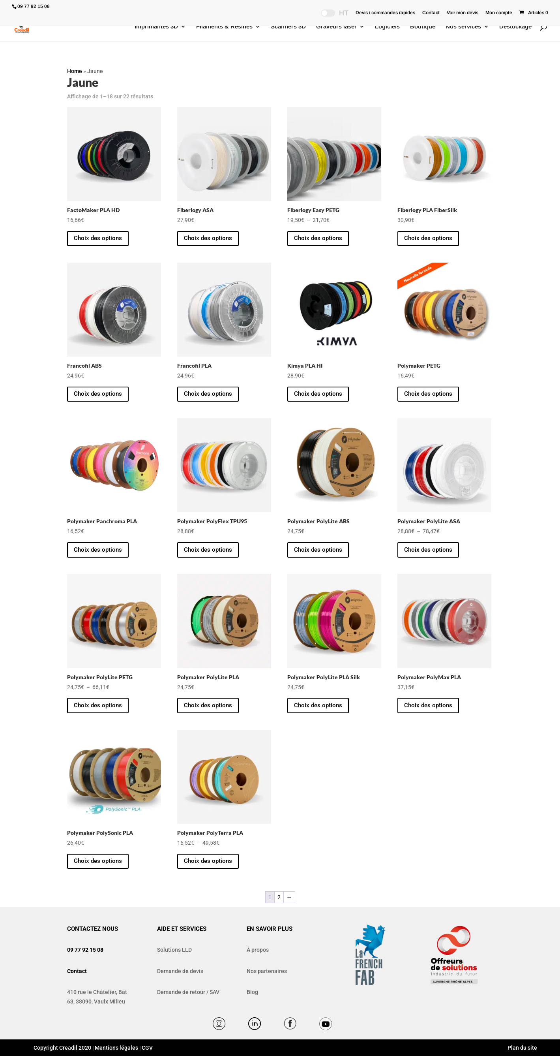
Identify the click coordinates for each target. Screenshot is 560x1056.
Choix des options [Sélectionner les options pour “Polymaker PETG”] (428, 393)
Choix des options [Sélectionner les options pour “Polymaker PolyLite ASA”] (428, 549)
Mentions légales (116, 1048)
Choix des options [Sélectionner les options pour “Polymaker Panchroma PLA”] (98, 549)
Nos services (463, 27)
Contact (431, 12)
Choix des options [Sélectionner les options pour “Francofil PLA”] (208, 393)
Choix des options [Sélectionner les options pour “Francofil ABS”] (98, 393)
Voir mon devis (462, 12)
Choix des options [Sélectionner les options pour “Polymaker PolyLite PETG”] (98, 705)
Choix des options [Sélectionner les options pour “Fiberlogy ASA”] (208, 238)
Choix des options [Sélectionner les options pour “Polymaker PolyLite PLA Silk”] (318, 705)
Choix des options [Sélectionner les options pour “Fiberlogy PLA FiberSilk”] (428, 238)
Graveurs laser (336, 27)
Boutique (422, 27)
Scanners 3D (288, 27)
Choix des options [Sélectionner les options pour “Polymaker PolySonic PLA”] (98, 860)
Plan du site (521, 1048)
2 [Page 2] (279, 897)
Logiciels (387, 27)
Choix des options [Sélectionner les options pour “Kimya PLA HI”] (318, 393)
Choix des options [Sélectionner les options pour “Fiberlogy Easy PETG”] (318, 238)
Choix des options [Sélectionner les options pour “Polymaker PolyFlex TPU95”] (208, 549)
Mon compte (498, 12)
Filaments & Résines (224, 27)
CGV (147, 1048)
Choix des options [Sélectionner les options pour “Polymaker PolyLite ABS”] (318, 549)
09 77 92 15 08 (85, 950)
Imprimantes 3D (156, 27)
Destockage (515, 27)
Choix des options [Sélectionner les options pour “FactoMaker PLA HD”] (98, 238)
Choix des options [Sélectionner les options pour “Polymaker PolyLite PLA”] (208, 705)
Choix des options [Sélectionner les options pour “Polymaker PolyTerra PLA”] (208, 860)
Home (74, 71)
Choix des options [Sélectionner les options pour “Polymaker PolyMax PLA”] (428, 705)
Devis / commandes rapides (385, 12)
